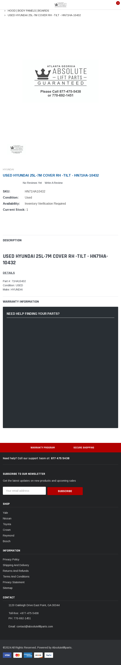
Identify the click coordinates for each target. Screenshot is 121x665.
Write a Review (54, 182)
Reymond (8, 534)
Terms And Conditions (16, 576)
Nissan (7, 517)
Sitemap (8, 587)
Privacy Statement (14, 581)
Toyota (7, 523)
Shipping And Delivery (16, 564)
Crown (7, 529)
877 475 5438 (60, 458)
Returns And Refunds (16, 570)
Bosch (6, 540)
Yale (5, 512)
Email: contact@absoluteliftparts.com (31, 626)
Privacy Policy (11, 559)
